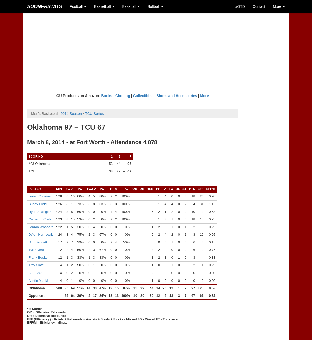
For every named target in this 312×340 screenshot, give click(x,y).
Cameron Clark (40, 219)
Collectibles (143, 96)
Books (106, 96)
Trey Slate (36, 265)
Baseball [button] (131, 6)
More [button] (279, 6)
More (204, 96)
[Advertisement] (156, 53)
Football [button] (78, 6)
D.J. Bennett (38, 242)
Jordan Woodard (41, 227)
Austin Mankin (39, 281)
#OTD (240, 6)
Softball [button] (155, 6)
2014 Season (71, 114)
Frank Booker (39, 258)
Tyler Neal (36, 250)
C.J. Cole (35, 273)
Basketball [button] (104, 6)
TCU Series (94, 114)
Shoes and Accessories (177, 96)
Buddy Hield (38, 204)
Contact (259, 6)
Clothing (122, 96)
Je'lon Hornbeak (41, 234)
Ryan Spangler (40, 212)
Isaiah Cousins (40, 196)
